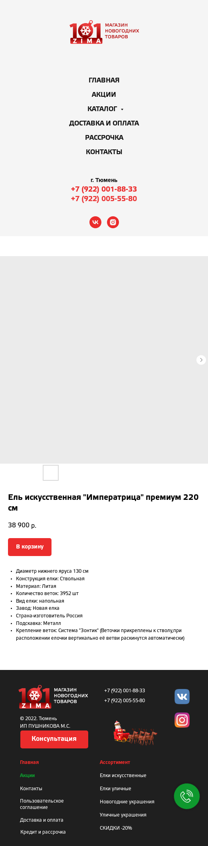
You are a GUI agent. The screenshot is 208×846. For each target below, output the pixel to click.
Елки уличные (115, 789)
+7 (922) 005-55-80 (104, 199)
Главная (104, 81)
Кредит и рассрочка (43, 832)
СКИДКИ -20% (116, 828)
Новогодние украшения (127, 802)
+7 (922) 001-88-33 (104, 189)
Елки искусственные (123, 776)
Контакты (104, 152)
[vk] (95, 222)
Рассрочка (104, 138)
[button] (54, 739)
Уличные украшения (123, 815)
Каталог (103, 109)
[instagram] (113, 222)
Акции (104, 95)
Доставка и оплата (104, 124)
